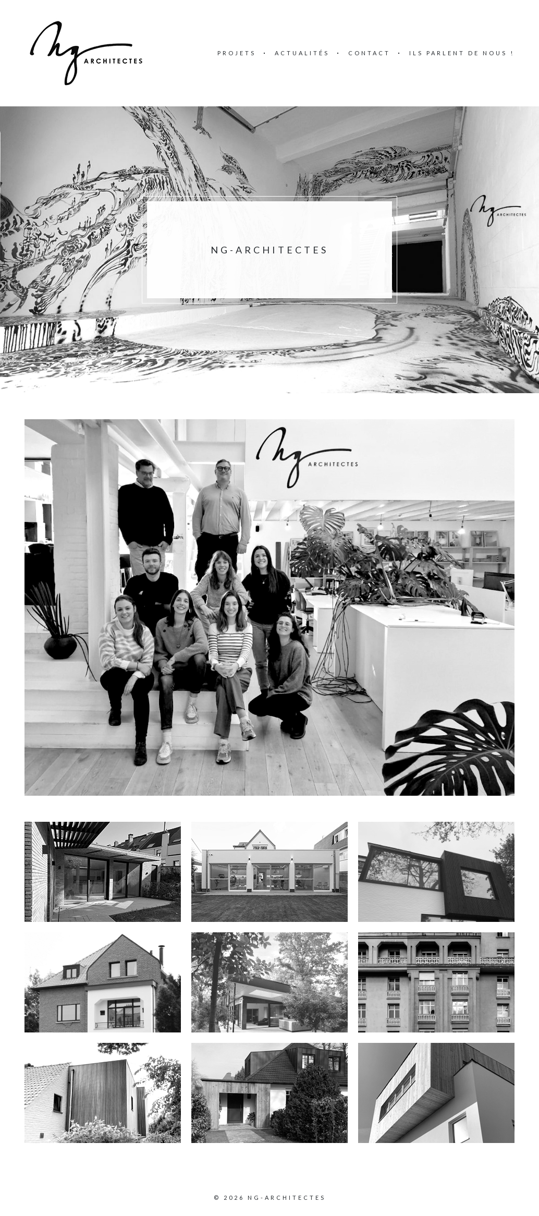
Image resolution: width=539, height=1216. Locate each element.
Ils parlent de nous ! (461, 53)
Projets (236, 53)
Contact (369, 53)
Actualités (302, 53)
